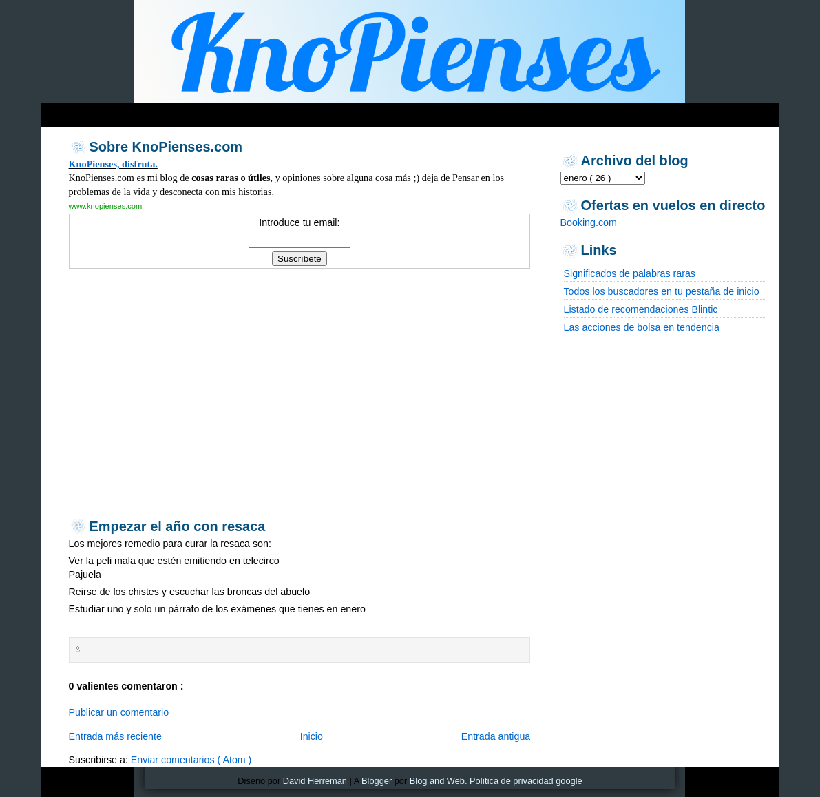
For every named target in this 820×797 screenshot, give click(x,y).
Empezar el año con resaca (178, 526)
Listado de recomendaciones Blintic (641, 309)
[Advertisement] (305, 111)
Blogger (376, 781)
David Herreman (315, 781)
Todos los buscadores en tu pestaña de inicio (661, 291)
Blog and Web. (438, 781)
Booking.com (588, 222)
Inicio (311, 736)
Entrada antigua (496, 736)
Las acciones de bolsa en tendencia (641, 327)
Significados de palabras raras (629, 273)
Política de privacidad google (526, 781)
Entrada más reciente (115, 736)
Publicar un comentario (119, 712)
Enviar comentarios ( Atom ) (191, 759)
